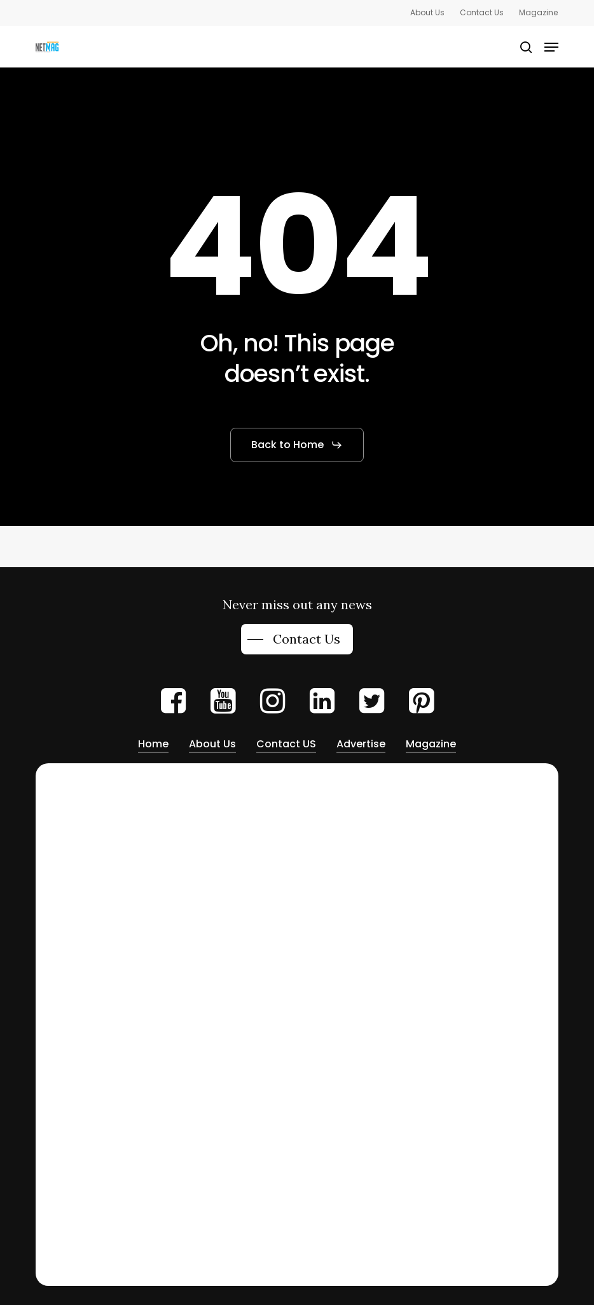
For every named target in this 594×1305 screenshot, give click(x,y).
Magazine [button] (431, 744)
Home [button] (153, 744)
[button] (551, 47)
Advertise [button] (360, 744)
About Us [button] (212, 744)
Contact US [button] (286, 744)
